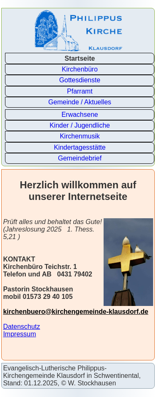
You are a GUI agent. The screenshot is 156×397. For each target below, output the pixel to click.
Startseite (79, 58)
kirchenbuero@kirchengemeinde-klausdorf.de (75, 311)
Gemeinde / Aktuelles (79, 102)
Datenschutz (21, 326)
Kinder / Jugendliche (80, 125)
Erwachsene (80, 114)
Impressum (19, 334)
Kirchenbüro (80, 69)
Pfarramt (79, 91)
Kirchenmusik (80, 136)
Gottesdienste (79, 80)
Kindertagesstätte (80, 147)
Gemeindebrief (80, 158)
